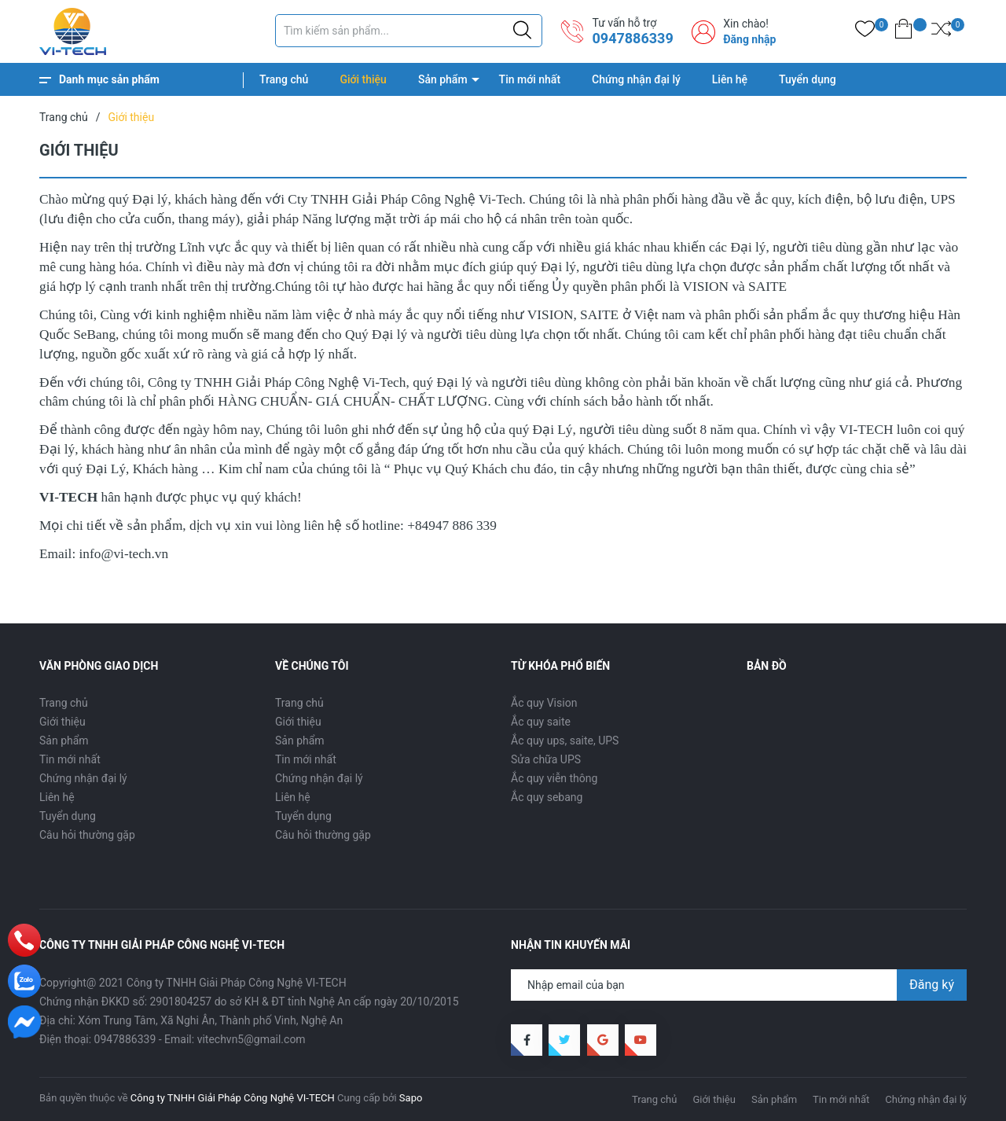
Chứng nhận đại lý (636, 79)
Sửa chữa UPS (546, 759)
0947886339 (632, 38)
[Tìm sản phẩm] (409, 30)
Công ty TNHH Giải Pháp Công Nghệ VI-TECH (232, 1098)
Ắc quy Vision (544, 702)
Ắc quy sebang (546, 797)
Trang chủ (283, 79)
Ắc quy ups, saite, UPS (565, 740)
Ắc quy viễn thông (554, 778)
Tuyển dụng (807, 79)
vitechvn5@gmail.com (251, 1039)
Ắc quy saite (541, 721)
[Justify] (522, 30)
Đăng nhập (749, 39)
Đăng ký (931, 984)
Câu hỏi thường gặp (87, 835)
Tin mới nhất (529, 79)
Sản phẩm (443, 79)
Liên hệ (729, 79)
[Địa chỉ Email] (739, 985)
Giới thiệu (363, 79)
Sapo (411, 1098)
